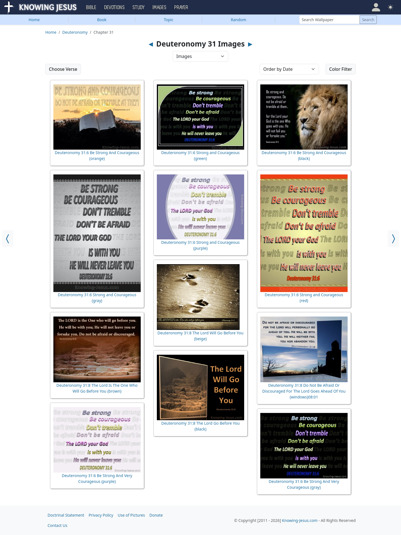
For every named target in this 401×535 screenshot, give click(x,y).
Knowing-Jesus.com (300, 520)
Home (34, 19)
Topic (168, 19)
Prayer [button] (181, 7)
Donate (156, 515)
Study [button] (139, 7)
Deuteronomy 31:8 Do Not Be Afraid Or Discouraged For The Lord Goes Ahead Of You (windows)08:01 (303, 391)
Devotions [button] (114, 7)
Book (102, 19)
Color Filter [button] (340, 69)
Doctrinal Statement (66, 515)
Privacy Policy (101, 515)
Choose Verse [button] (63, 69)
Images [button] (160, 7)
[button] (376, 7)
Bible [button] (91, 7)
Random (238, 19)
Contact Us (57, 525)
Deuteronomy (75, 32)
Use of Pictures (131, 515)
